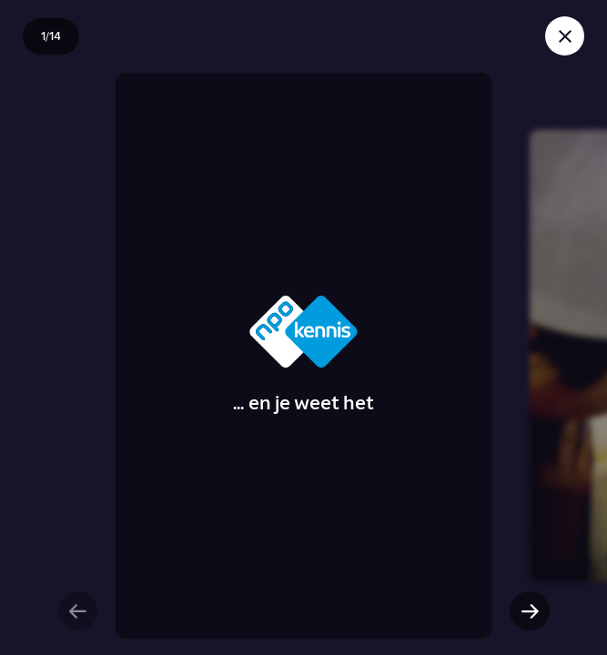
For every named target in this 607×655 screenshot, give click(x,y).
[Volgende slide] (529, 610)
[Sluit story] (564, 35)
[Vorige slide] (77, 610)
